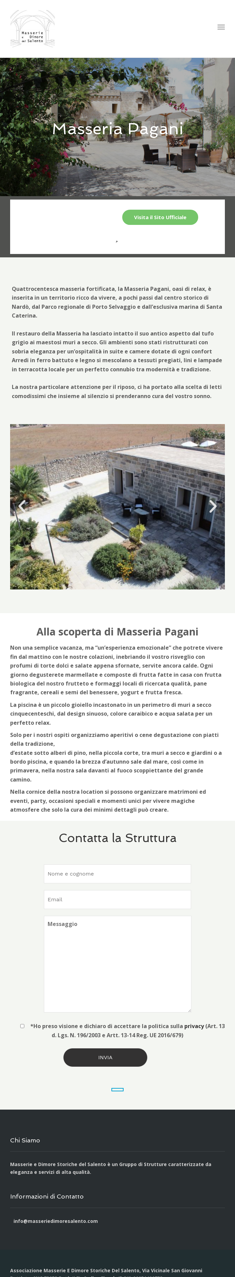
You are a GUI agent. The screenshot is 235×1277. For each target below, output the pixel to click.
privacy (194, 1026)
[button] (22, 506)
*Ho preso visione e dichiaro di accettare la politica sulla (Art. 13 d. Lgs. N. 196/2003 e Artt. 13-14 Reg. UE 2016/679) (117, 1030)
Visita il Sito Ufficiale (160, 217)
